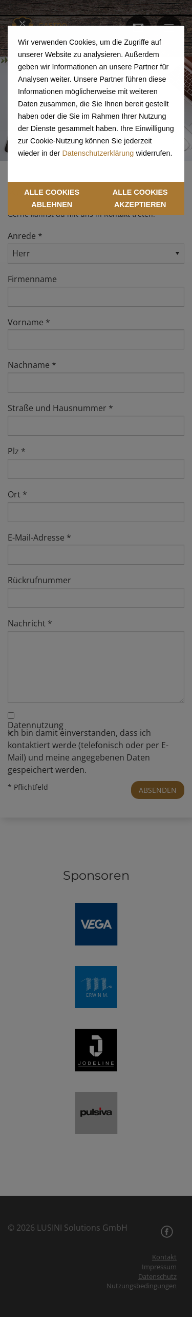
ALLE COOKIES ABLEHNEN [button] (51, 198)
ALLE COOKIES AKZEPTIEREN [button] (140, 198)
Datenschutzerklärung (98, 153)
